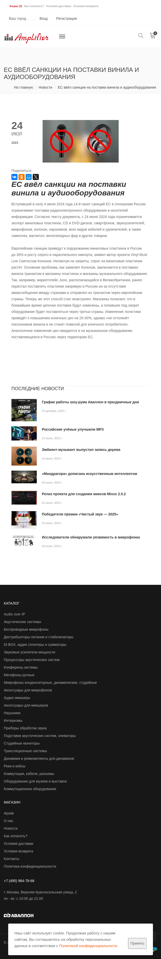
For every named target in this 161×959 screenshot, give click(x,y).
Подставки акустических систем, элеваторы (40, 736)
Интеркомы (13, 720)
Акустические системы (22, 622)
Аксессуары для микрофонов (28, 690)
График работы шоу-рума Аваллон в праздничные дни (90, 402)
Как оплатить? (34, 6)
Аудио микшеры (17, 698)
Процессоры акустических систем (32, 660)
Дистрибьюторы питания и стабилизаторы (38, 637)
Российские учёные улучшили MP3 (73, 429)
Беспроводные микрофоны (26, 629)
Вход (44, 18)
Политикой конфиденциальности (88, 946)
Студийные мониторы (22, 743)
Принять (138, 943)
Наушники (12, 713)
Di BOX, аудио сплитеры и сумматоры (35, 645)
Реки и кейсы (14, 766)
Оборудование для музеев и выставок (35, 781)
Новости (45, 87)
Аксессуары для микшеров (26, 705)
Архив (9, 813)
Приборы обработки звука (25, 728)
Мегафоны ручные (19, 675)
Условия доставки (58, 6)
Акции (15, 6)
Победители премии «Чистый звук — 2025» (80, 514)
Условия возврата (85, 6)
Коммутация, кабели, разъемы (29, 774)
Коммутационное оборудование (30, 789)
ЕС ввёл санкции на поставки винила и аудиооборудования (107, 87)
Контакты (11, 859)
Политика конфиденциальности (30, 866)
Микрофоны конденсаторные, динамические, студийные (50, 683)
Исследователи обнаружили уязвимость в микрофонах (91, 537)
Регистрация (66, 18)
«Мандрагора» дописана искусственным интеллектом (89, 474)
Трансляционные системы (25, 751)
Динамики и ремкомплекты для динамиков (39, 758)
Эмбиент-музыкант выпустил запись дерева (81, 450)
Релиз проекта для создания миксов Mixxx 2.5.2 (84, 494)
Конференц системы (21, 667)
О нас (8, 821)
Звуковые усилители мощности (29, 652)
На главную (23, 87)
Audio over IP (14, 614)
